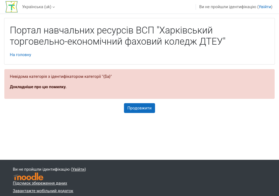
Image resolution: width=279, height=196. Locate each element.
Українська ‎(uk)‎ (36, 6)
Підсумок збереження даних (40, 183)
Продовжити (140, 108)
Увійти (265, 6)
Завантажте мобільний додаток (43, 190)
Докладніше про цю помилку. (38, 86)
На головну (20, 54)
